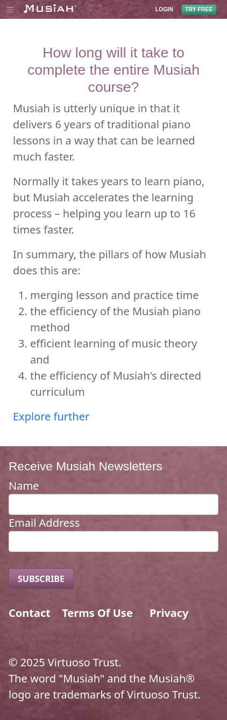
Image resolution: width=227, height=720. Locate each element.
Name (24, 485)
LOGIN (164, 9)
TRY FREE (198, 9)
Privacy (169, 613)
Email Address (44, 522)
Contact (30, 613)
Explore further (51, 416)
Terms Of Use (97, 613)
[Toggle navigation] (10, 9)
